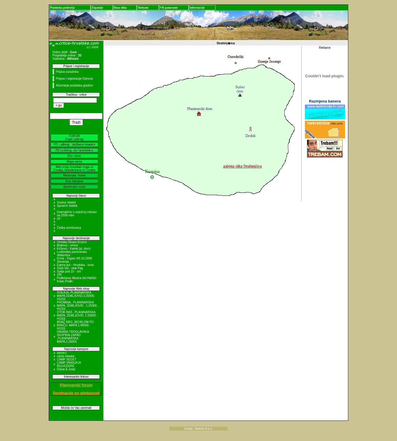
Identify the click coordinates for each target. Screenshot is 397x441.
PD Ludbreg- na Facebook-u (74, 150)
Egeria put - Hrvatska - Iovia (75, 265)
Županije (97, 7)
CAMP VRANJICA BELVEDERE (69, 364)
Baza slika (120, 7)
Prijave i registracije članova (74, 78)
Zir (58, 218)
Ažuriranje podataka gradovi (74, 85)
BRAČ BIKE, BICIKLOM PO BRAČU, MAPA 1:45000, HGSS (75, 325)
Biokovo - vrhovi (67, 245)
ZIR (59, 274)
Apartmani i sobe (74, 186)
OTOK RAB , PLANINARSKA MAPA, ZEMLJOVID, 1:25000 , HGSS (77, 315)
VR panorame (169, 7)
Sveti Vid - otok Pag (70, 268)
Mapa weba (74, 161)
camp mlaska (65, 356)
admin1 (62, 353)
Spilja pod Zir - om (69, 271)
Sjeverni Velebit (67, 205)
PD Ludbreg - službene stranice (74, 144)
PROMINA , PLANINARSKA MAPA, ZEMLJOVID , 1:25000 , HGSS (77, 306)
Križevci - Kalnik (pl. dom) (73, 248)
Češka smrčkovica (69, 227)
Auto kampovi (74, 181)
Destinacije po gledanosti (76, 393)
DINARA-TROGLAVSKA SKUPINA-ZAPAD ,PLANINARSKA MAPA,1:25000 (73, 336)
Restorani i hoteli (74, 175)
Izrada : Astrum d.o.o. (198, 428)
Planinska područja (62, 7)
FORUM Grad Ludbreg (74, 137)
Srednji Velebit (66, 202)
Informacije (197, 7)
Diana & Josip (66, 369)
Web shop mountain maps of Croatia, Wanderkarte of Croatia (74, 168)
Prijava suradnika (67, 71)
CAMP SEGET (66, 359)
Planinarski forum (76, 385)
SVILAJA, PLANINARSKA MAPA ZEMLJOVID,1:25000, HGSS (76, 296)
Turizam (143, 7)
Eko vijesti (74, 156)
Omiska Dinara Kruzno (72, 242)
